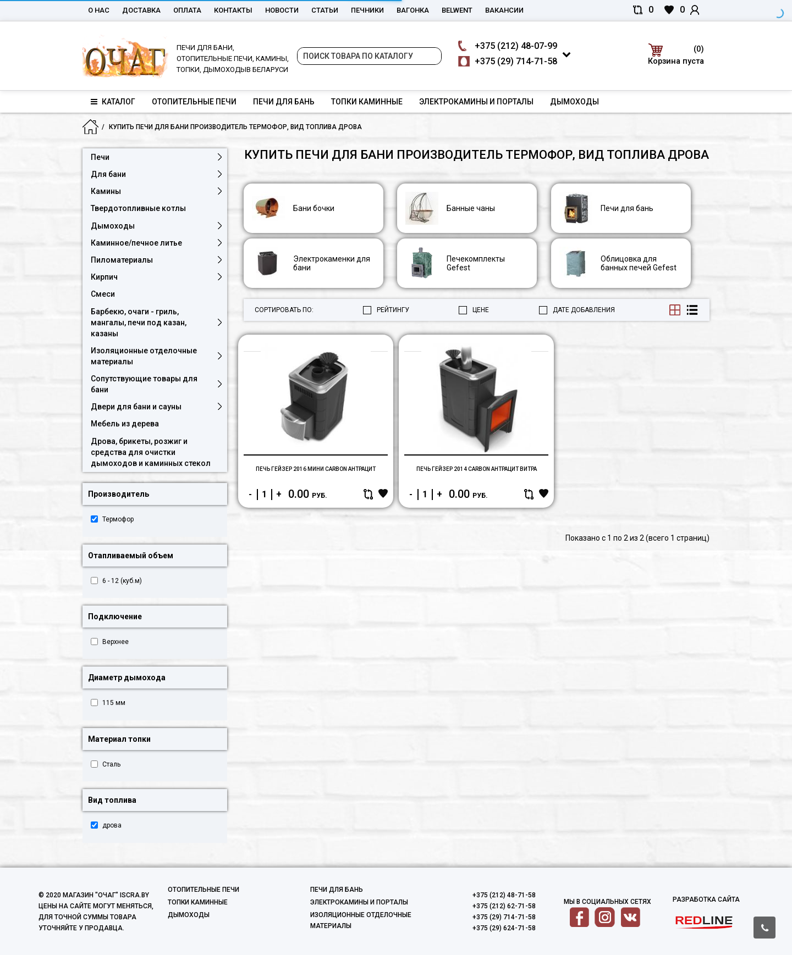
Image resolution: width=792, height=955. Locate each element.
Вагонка (413, 10)
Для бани (108, 174)
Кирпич (104, 277)
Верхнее (115, 642)
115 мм (113, 703)
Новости (282, 10)
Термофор (118, 519)
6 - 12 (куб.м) (122, 581)
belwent (457, 10)
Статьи (324, 10)
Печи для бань (284, 101)
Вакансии (504, 10)
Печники (367, 10)
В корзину (378, 536)
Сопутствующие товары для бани (144, 384)
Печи (100, 157)
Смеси (103, 294)
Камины (106, 191)
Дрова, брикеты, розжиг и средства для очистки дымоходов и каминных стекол (151, 452)
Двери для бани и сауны (136, 406)
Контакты (233, 10)
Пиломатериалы (122, 260)
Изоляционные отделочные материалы (144, 356)
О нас (98, 10)
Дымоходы (574, 101)
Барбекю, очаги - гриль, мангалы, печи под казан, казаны (138, 322)
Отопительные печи (194, 101)
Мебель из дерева (125, 423)
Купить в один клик (277, 535)
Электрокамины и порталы (476, 101)
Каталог (113, 101)
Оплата (187, 10)
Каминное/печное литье (136, 242)
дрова (112, 825)
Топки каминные (367, 101)
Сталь (111, 764)
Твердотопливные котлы (138, 208)
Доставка (141, 10)
